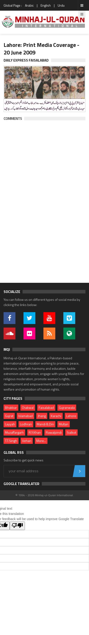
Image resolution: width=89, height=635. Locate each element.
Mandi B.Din (45, 424)
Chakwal (28, 407)
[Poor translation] (17, 526)
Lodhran (26, 424)
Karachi (56, 415)
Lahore (71, 415)
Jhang (42, 415)
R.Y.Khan (35, 432)
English (46, 5)
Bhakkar (11, 407)
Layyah (10, 424)
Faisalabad (46, 407)
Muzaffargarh (14, 432)
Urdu (61, 5)
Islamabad (25, 415)
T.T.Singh (11, 440)
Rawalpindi (54, 432)
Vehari (26, 440)
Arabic (29, 5)
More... (41, 440)
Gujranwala (67, 407)
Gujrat (9, 415)
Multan (63, 424)
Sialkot (71, 432)
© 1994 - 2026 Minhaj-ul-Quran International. (44, 495)
